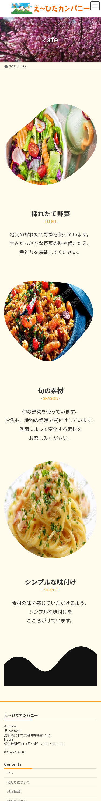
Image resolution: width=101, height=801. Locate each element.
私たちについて (18, 782)
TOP (10, 773)
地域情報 (13, 792)
